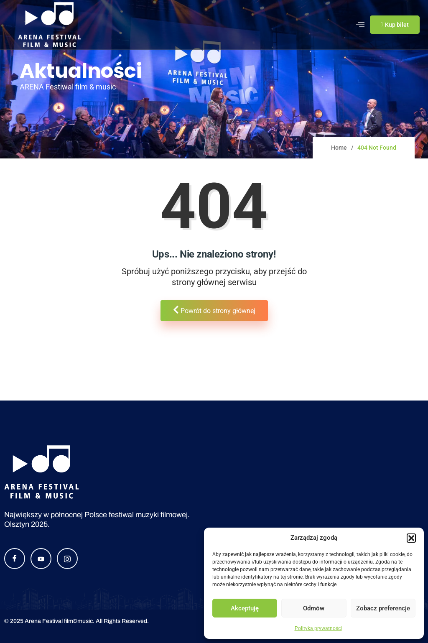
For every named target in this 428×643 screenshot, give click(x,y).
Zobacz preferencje (383, 608)
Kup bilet (395, 24)
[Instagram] (67, 558)
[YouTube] (41, 558)
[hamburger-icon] (360, 25)
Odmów (313, 608)
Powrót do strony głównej (214, 310)
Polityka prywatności (318, 628)
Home (339, 147)
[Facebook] (14, 558)
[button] (411, 538)
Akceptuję (245, 608)
